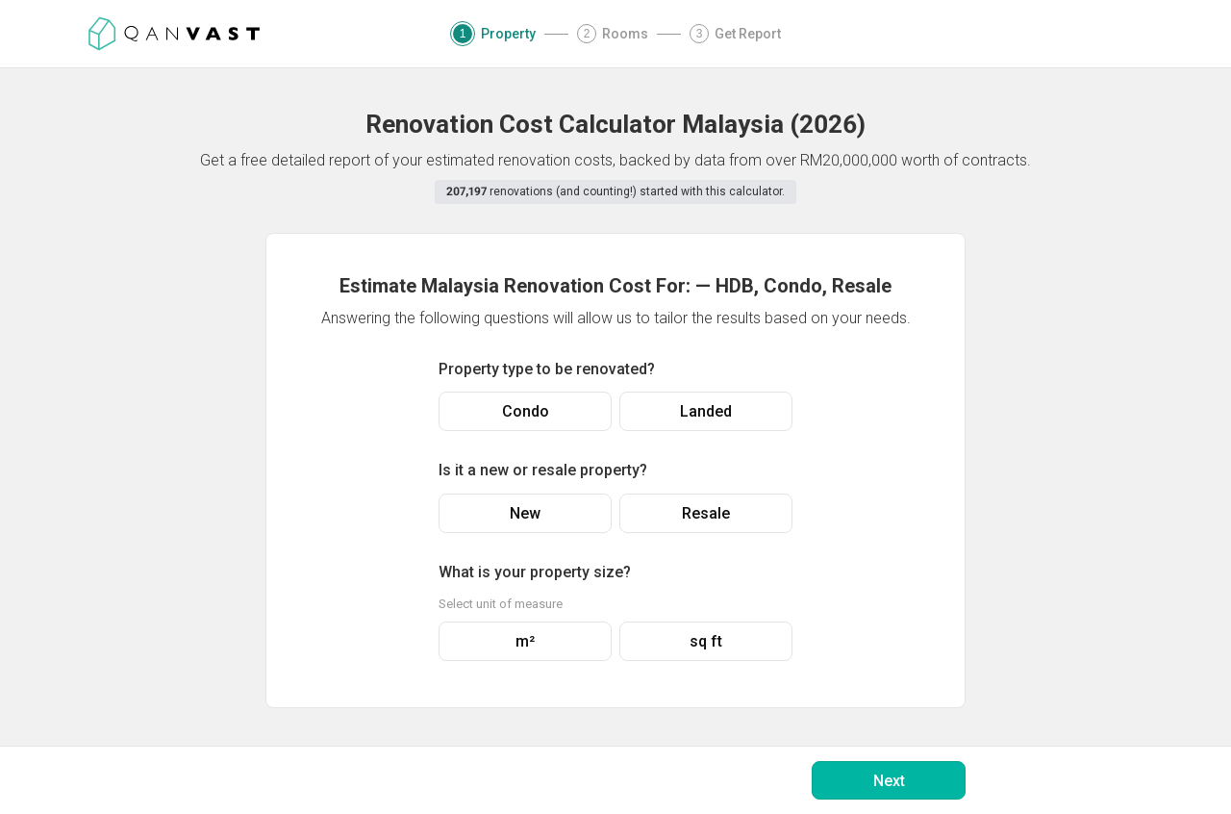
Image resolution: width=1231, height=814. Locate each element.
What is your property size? (535, 572)
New (525, 513)
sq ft (706, 641)
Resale (706, 513)
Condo (525, 411)
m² (525, 641)
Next (889, 781)
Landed (706, 411)
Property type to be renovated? (547, 369)
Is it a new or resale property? (543, 470)
